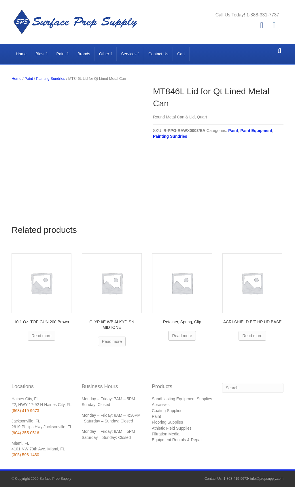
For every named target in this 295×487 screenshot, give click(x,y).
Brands (83, 54)
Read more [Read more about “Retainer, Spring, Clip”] (182, 335)
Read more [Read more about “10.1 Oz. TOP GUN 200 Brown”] (41, 335)
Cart (181, 54)
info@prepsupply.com (266, 479)
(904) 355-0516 (25, 433)
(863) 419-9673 (25, 410)
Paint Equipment (256, 130)
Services (129, 54)
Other (104, 54)
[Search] (279, 51)
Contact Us (158, 54)
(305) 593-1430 (25, 454)
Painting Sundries (50, 78)
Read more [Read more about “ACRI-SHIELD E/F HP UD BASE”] (252, 335)
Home (21, 54)
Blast (39, 54)
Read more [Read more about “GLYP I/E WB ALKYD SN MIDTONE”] (112, 341)
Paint (61, 54)
